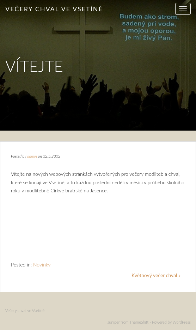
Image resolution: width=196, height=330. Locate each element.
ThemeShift (138, 322)
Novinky (42, 265)
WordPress (182, 322)
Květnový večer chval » (155, 275)
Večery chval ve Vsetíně (54, 9)
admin (32, 156)
